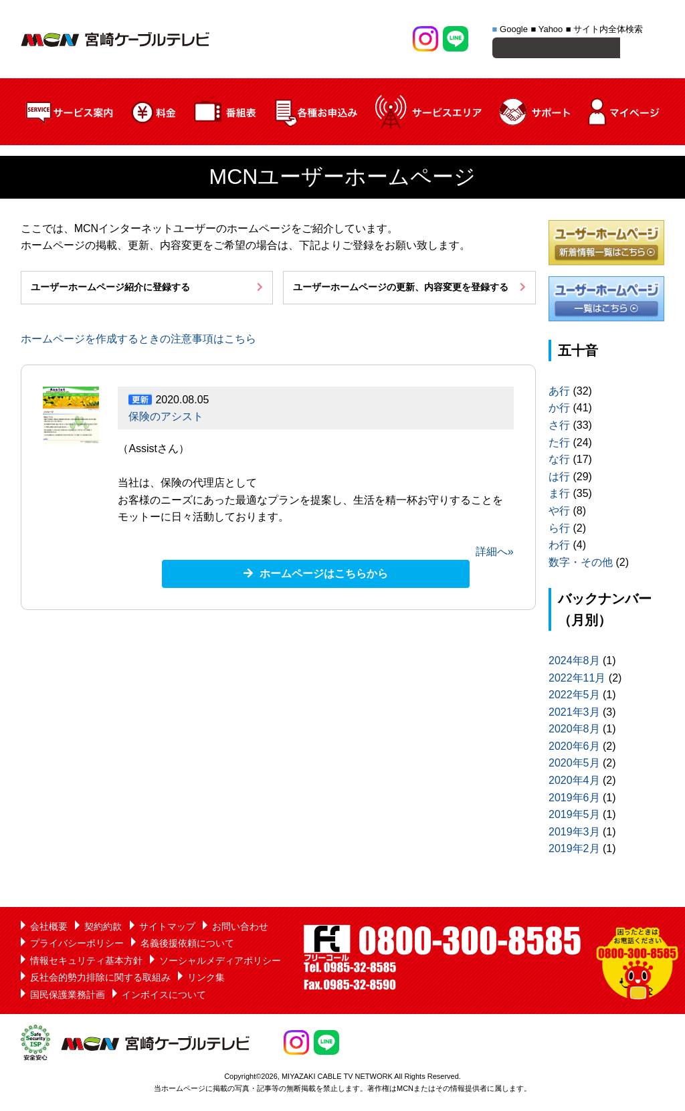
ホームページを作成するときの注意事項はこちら (138, 340)
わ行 (559, 546)
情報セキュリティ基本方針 (86, 962)
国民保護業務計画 (67, 996)
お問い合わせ (240, 928)
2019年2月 (574, 850)
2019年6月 (574, 799)
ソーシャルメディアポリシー (220, 962)
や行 (559, 512)
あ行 (559, 393)
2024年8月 (574, 662)
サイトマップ (167, 928)
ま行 (559, 495)
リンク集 (206, 979)
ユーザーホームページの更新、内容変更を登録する (400, 289)
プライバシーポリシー (77, 945)
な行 (559, 461)
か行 (559, 409)
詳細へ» (495, 553)
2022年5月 (574, 696)
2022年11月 (577, 680)
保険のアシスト (165, 418)
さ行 (559, 427)
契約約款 (103, 928)
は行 (559, 478)
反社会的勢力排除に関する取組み (100, 979)
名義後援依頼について (187, 945)
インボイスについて (164, 996)
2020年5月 (574, 765)
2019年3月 (574, 833)
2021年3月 (574, 714)
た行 (559, 444)
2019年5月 (574, 816)
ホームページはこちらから (324, 575)
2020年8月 (574, 730)
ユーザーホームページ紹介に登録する (110, 289)
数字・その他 (581, 564)
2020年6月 (574, 748)
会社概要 (49, 928)
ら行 (559, 530)
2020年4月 (574, 782)
